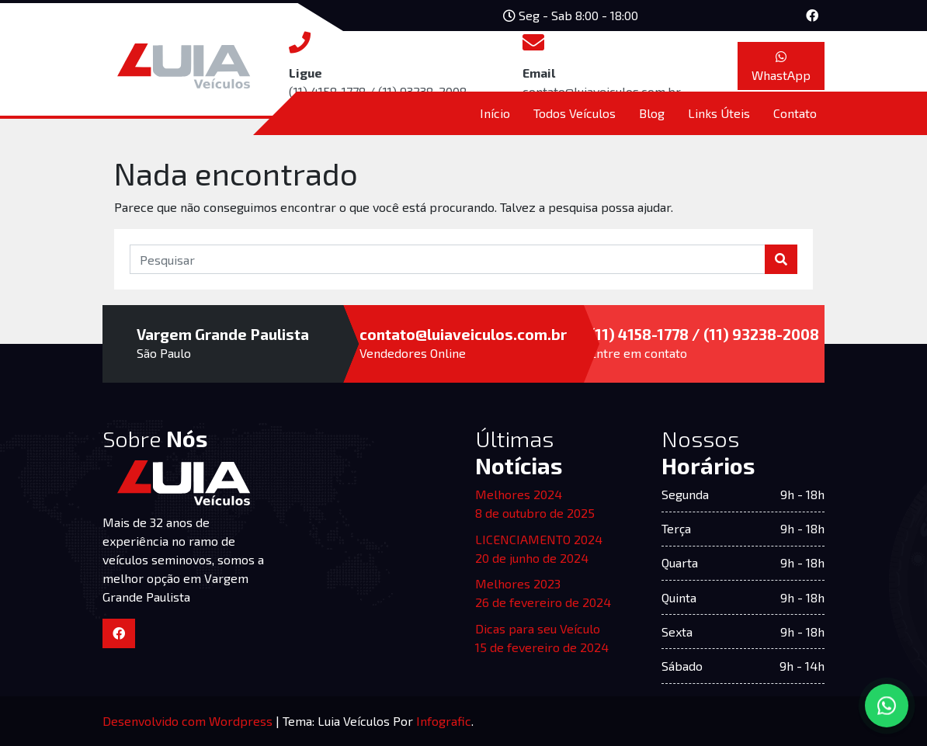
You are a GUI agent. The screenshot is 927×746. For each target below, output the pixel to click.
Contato (795, 113)
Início (495, 113)
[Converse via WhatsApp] (886, 705)
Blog (652, 113)
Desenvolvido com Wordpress (189, 720)
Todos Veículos (574, 113)
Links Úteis (719, 113)
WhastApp (781, 66)
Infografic (443, 720)
